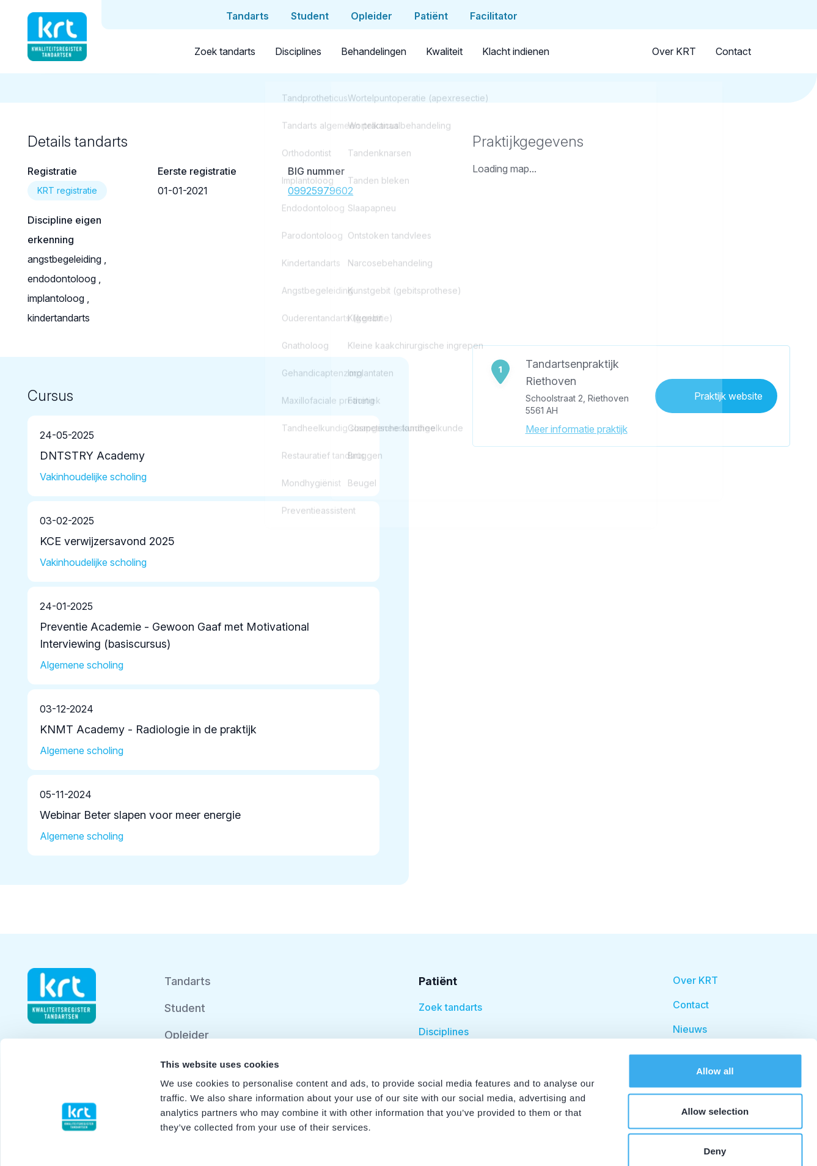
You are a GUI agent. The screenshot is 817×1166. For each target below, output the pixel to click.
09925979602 (320, 191)
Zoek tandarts (224, 51)
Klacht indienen (515, 51)
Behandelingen (373, 51)
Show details (641, 1142)
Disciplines (298, 51)
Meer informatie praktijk (577, 429)
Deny (714, 1085)
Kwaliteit (444, 51)
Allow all (715, 1005)
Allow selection (715, 1046)
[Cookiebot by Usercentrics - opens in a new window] (79, 1142)
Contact (733, 51)
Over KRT (674, 51)
